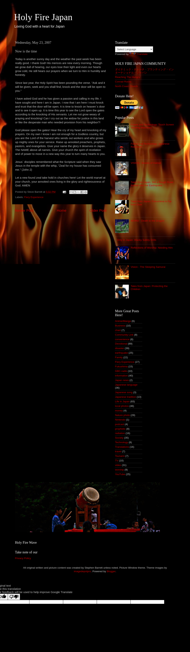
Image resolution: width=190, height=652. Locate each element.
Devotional (121, 343)
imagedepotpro (82, 571)
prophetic (120, 428)
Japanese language (126, 384)
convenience (122, 339)
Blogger (111, 571)
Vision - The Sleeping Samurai (148, 266)
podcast (119, 424)
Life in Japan (122, 401)
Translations (122, 446)
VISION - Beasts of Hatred (146, 163)
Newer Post (24, 210)
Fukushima (121, 366)
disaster (119, 348)
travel (118, 451)
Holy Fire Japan (43, 17)
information (121, 375)
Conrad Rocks (123, 81)
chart (118, 330)
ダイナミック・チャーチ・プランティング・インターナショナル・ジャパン (144, 71)
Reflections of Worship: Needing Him (152, 247)
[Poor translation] (14, 597)
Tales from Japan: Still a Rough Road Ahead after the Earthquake (152, 184)
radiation (120, 433)
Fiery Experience (33, 197)
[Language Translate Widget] (134, 49)
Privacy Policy (23, 558)
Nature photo (122, 415)
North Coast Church (126, 86)
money (119, 410)
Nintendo (120, 419)
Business (120, 325)
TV (116, 460)
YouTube (120, 474)
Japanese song (124, 392)
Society (119, 437)
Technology (121, 442)
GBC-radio (121, 371)
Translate (138, 54)
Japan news (122, 380)
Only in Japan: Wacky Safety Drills (136, 239)
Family (119, 357)
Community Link (124, 334)
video (118, 465)
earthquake (121, 352)
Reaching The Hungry (127, 77)
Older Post (97, 210)
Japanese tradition (125, 396)
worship (119, 469)
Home (61, 210)
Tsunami (120, 456)
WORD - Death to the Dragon (147, 220)
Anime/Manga (123, 321)
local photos (122, 406)
